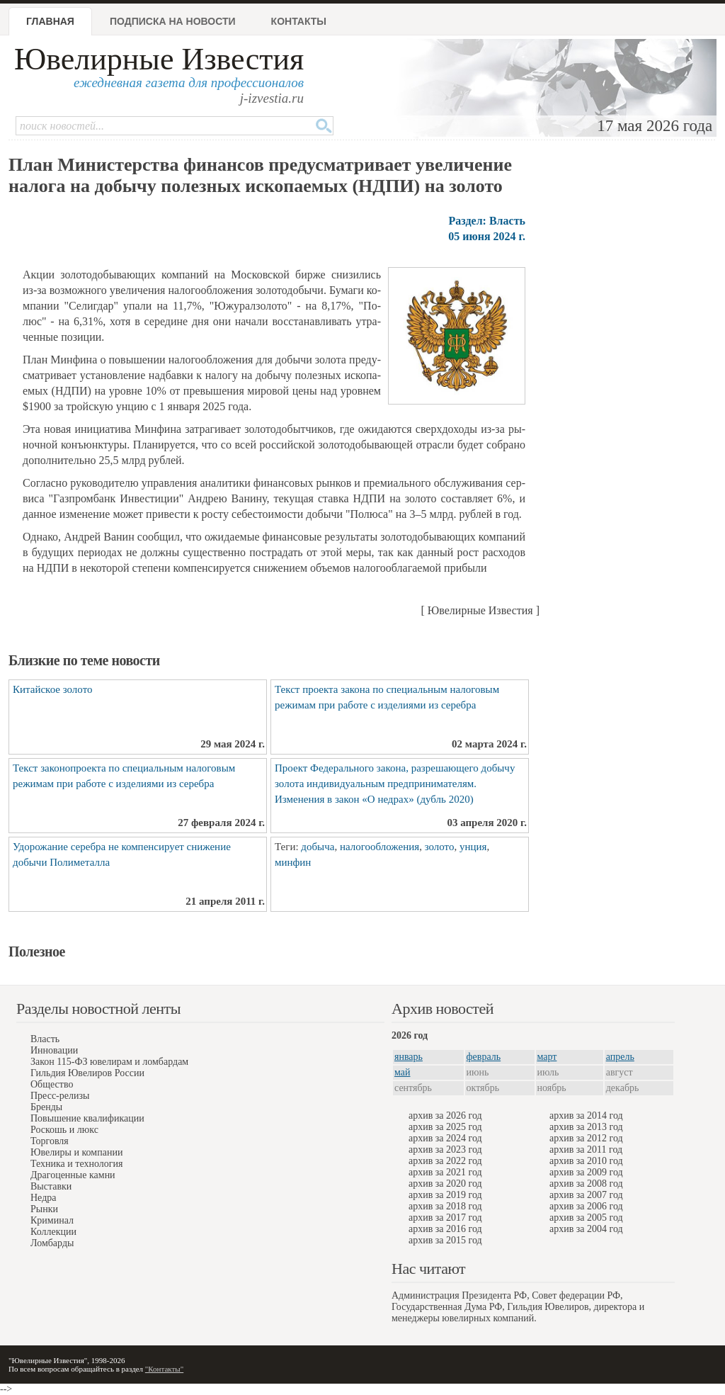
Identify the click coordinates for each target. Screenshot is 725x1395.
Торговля (49, 1141)
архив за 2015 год (445, 1240)
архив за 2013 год (586, 1127)
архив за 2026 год (445, 1115)
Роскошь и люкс (64, 1129)
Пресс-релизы (59, 1095)
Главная (50, 21)
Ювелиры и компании (76, 1152)
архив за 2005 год (586, 1217)
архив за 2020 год (445, 1183)
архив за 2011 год (585, 1149)
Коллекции (53, 1231)
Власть (44, 1039)
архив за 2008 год (586, 1183)
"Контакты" (164, 1369)
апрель (620, 1056)
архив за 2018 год (445, 1206)
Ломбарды (52, 1243)
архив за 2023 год (445, 1149)
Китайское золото (53, 689)
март (547, 1056)
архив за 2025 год (445, 1127)
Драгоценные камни (72, 1175)
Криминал (52, 1220)
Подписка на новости (173, 21)
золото (440, 846)
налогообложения (379, 846)
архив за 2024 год (445, 1138)
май (402, 1072)
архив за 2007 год (586, 1195)
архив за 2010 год (586, 1161)
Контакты (298, 21)
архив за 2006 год (586, 1206)
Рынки (44, 1209)
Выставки (51, 1186)
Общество (51, 1084)
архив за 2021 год (445, 1172)
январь (408, 1056)
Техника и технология (76, 1163)
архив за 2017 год (445, 1217)
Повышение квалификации (87, 1118)
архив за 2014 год (586, 1115)
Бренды (46, 1107)
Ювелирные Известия (159, 59)
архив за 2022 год (445, 1161)
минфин (293, 862)
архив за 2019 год (445, 1195)
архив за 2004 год (586, 1229)
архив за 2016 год (445, 1229)
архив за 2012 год (586, 1138)
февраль (484, 1056)
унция (472, 846)
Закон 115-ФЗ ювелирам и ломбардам (109, 1061)
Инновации (54, 1050)
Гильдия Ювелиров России (87, 1073)
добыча (317, 846)
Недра (43, 1197)
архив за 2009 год (586, 1172)
